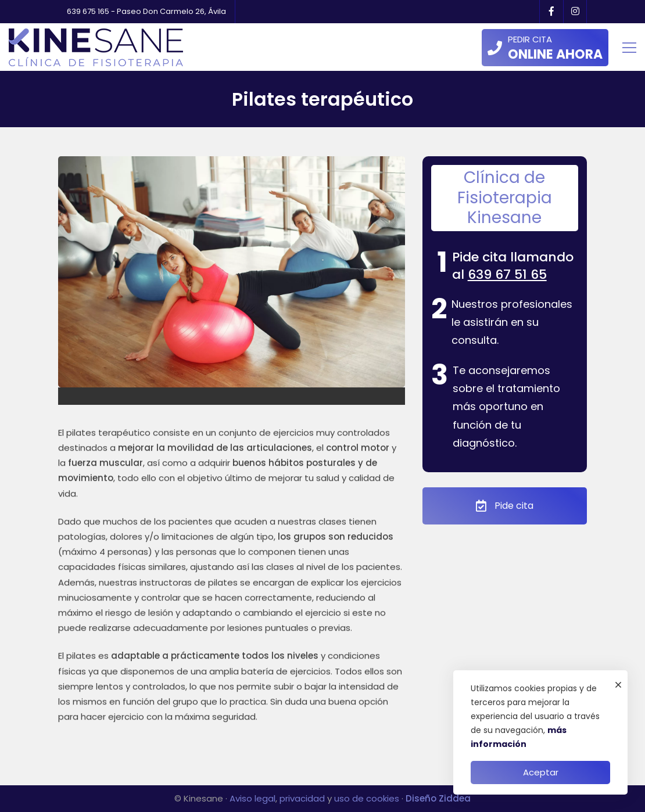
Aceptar (540, 772)
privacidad (302, 798)
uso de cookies (366, 798)
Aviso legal (252, 798)
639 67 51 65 (507, 274)
